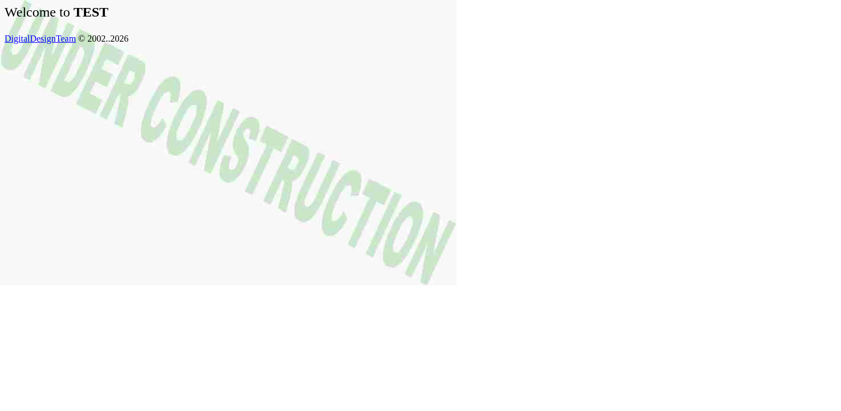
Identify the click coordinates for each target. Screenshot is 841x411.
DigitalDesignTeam (40, 38)
